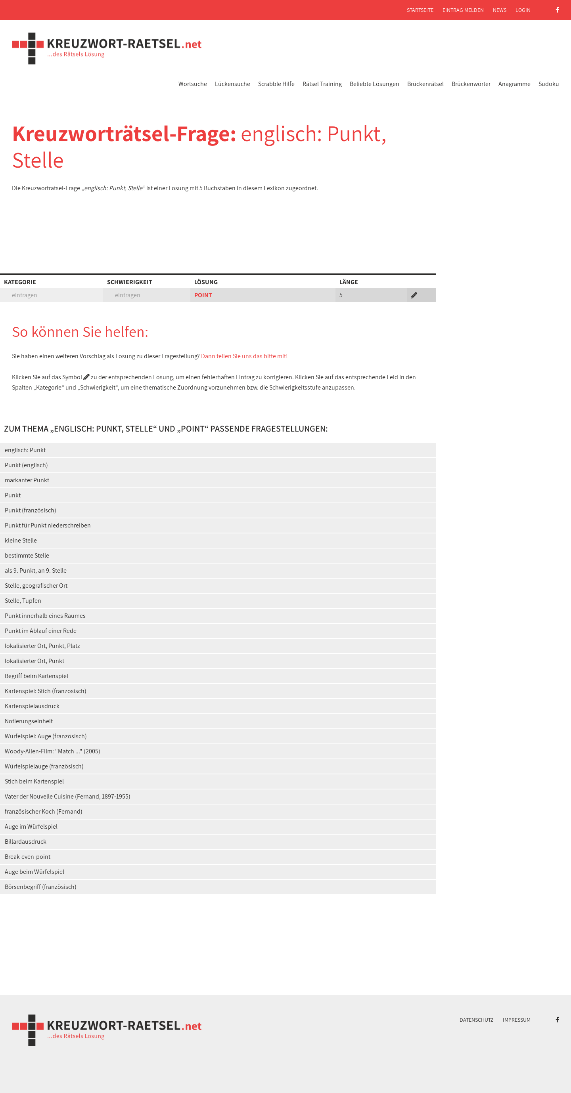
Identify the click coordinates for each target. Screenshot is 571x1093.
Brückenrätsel (425, 84)
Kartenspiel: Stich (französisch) (45, 691)
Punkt (13, 495)
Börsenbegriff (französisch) (41, 887)
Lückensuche (232, 84)
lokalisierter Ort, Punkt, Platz (42, 646)
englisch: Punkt (25, 450)
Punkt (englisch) (26, 465)
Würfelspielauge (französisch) (44, 766)
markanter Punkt (27, 480)
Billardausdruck (25, 841)
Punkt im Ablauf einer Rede (41, 631)
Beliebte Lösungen (374, 84)
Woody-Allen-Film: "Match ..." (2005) (52, 751)
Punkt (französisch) (30, 510)
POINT (203, 295)
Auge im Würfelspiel (31, 826)
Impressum (517, 1019)
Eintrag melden (463, 9)
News (499, 9)
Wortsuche (192, 84)
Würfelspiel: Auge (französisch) (46, 736)
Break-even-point (27, 856)
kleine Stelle (21, 540)
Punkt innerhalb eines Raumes (45, 615)
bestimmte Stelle (27, 555)
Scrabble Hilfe (276, 84)
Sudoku (548, 84)
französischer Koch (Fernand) (43, 811)
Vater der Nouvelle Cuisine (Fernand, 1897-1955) (67, 796)
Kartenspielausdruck (32, 706)
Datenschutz (477, 1019)
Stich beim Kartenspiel (34, 781)
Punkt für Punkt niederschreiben (48, 525)
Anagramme (514, 84)
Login (523, 9)
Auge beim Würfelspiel (34, 872)
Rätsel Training (322, 84)
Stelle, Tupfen (23, 600)
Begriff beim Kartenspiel (36, 676)
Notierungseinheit (29, 721)
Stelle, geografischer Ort (36, 585)
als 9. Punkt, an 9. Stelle (36, 570)
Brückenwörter (471, 84)
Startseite (420, 9)
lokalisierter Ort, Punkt (34, 661)
